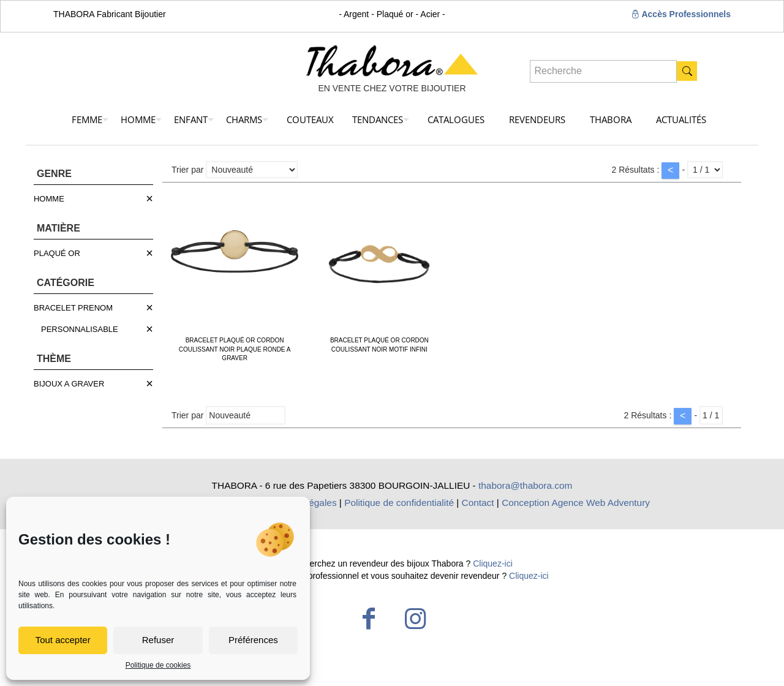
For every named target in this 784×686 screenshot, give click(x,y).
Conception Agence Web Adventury (576, 502)
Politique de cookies (158, 665)
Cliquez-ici (493, 563)
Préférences (253, 640)
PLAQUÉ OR (57, 253)
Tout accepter (63, 640)
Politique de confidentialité (399, 502)
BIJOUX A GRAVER (69, 383)
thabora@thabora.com (525, 485)
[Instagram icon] (415, 618)
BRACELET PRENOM (73, 307)
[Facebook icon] (368, 618)
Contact (478, 502)
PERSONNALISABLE (79, 329)
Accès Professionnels (681, 14)
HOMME (49, 198)
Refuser (158, 640)
